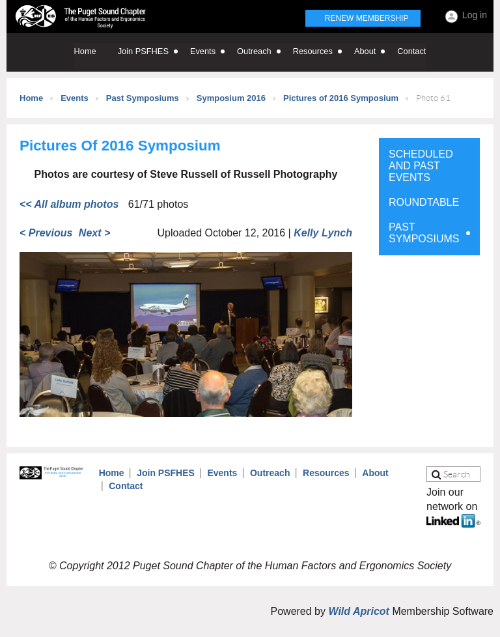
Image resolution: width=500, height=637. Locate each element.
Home (31, 98)
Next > (94, 232)
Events (75, 98)
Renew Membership (367, 18)
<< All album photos (69, 204)
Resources (326, 473)
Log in (474, 15)
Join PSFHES (166, 473)
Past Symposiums (142, 98)
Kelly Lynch (323, 232)
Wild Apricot (358, 611)
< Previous (46, 232)
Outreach (270, 473)
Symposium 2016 (231, 98)
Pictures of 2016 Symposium (340, 98)
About (375, 473)
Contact (126, 486)
